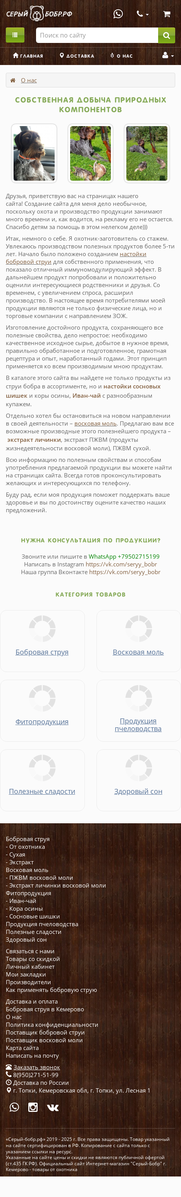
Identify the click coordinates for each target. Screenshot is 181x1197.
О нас (29, 80)
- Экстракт (20, 862)
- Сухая (15, 854)
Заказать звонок (37, 1067)
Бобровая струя (28, 839)
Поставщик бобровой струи (45, 1032)
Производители (28, 982)
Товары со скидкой (33, 959)
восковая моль (95, 423)
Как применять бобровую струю (51, 990)
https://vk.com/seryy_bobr (121, 564)
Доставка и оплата (32, 1001)
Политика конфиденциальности (52, 1024)
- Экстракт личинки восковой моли (56, 885)
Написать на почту (32, 1055)
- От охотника (25, 846)
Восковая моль (27, 870)
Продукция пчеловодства (42, 924)
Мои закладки (26, 974)
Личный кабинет (30, 966)
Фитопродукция (28, 893)
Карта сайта (22, 1048)
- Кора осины (24, 908)
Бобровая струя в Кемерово (45, 1009)
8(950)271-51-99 (32, 1075)
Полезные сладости (34, 931)
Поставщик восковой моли (44, 1040)
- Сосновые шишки (33, 916)
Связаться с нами (30, 951)
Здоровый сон (26, 939)
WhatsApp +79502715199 (124, 556)
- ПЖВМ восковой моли (39, 877)
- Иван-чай (21, 901)
